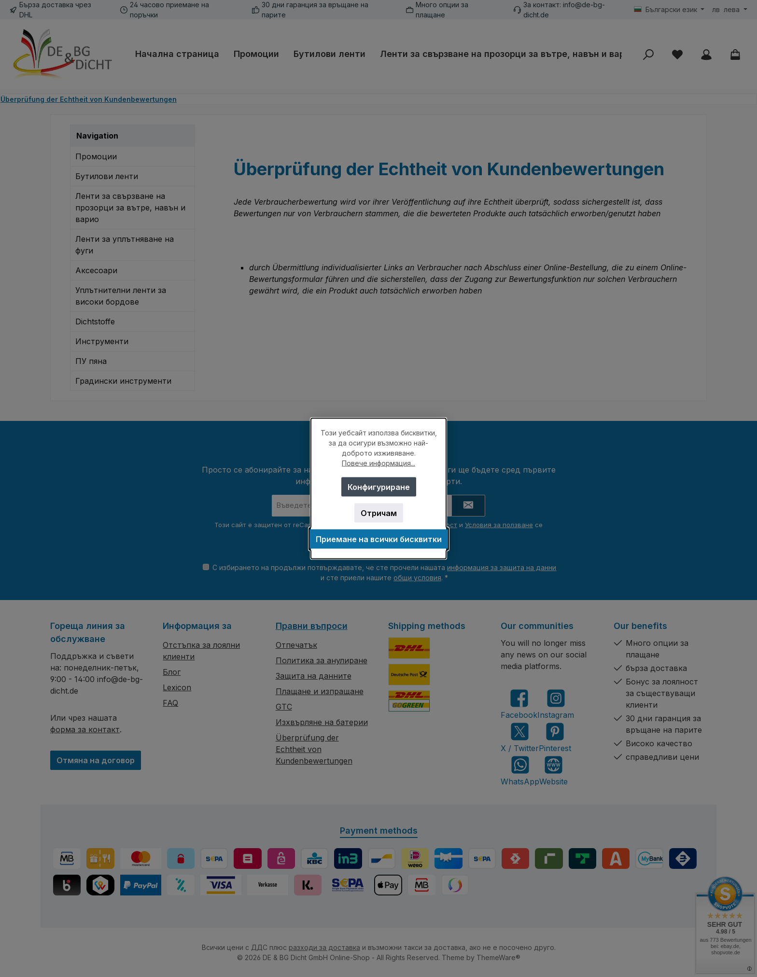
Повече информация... (378, 463)
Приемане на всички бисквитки (379, 539)
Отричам (379, 513)
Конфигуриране (379, 487)
